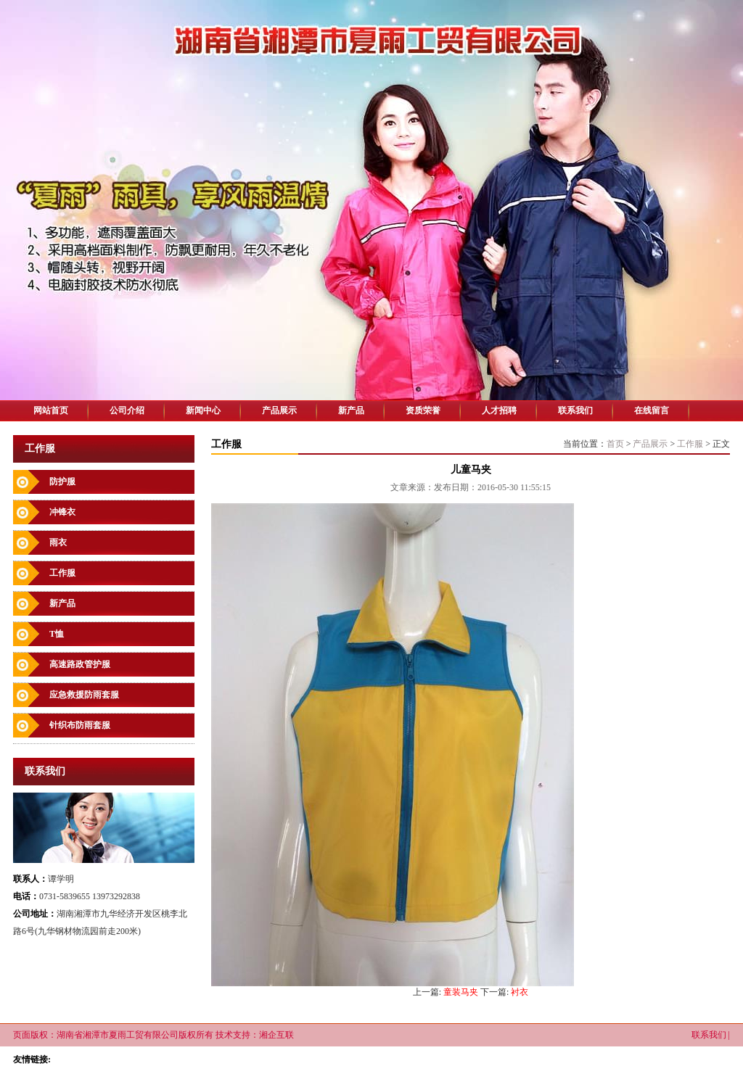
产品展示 (279, 410)
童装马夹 (460, 992)
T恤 (56, 634)
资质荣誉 (423, 410)
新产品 (351, 410)
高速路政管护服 (79, 664)
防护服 (62, 481)
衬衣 (519, 992)
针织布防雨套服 (79, 725)
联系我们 (575, 410)
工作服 (62, 573)
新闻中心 (203, 410)
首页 (615, 444)
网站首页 (50, 410)
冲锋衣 (62, 512)
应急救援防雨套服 (84, 695)
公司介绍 (127, 410)
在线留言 (651, 410)
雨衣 (58, 542)
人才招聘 (499, 410)
